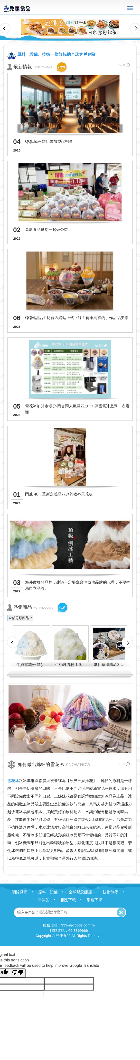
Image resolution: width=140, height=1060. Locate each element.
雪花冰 (13, 781)
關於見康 (24, 892)
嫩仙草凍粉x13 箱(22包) (110, 665)
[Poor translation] (18, 972)
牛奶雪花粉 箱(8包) (32, 665)
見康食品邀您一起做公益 (46, 229)
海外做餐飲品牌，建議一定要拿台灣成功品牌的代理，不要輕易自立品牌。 (77, 585)
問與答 (48, 900)
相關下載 (73, 900)
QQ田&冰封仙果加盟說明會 (49, 141)
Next (135, 28)
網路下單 (94, 900)
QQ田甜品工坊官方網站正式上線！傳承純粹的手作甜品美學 (77, 318)
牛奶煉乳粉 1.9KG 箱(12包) (71, 665)
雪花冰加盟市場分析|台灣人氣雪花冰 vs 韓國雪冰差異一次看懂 (77, 409)
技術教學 (115, 892)
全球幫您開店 (85, 892)
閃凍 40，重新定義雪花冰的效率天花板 (59, 494)
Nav (130, 8)
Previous (5, 28)
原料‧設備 (52, 892)
